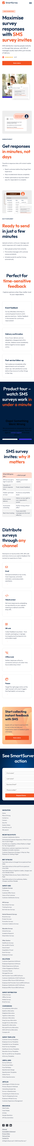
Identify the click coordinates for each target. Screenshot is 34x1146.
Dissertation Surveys (8, 936)
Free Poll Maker (6, 1067)
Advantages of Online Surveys (10, 1084)
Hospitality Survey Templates (10, 1044)
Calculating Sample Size (9, 1089)
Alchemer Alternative (8, 1018)
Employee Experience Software (11, 963)
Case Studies (6, 1110)
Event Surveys (6, 952)
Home (4, 813)
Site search (5, 830)
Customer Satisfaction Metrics (10, 837)
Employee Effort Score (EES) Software (13, 987)
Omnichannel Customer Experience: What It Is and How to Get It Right (16, 840)
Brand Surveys (6, 917)
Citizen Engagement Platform (10, 968)
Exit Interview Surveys (8, 909)
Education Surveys (7, 928)
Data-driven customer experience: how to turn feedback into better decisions (15, 849)
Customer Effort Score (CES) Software (13, 980)
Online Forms (6, 1074)
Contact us (5, 818)
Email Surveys (6, 1002)
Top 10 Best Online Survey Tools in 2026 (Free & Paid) (15, 876)
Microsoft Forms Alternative (10, 1027)
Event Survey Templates (9, 1046)
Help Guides (5, 1108)
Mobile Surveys (6, 999)
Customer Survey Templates (10, 1039)
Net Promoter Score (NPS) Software (12, 975)
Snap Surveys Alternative (9, 1020)
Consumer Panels (7, 971)
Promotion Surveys (7, 921)
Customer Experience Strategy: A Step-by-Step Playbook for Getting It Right (15, 853)
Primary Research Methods (10, 1086)
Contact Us (5, 1138)
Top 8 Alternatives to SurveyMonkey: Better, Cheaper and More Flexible (14, 880)
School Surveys (6, 931)
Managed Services (7, 973)
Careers (4, 820)
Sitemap (4, 1129)
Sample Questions (7, 1115)
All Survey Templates (8, 1056)
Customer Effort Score (8, 893)
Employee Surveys (7, 955)
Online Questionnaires (8, 1077)
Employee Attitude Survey (9, 1098)
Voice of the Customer (8, 895)
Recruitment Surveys (8, 905)
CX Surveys (5, 890)
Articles (4, 1113)
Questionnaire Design (8, 1070)
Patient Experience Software (10, 966)
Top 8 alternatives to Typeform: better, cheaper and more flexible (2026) (17, 871)
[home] (10, 3)
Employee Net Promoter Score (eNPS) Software (15, 983)
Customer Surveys (7, 888)
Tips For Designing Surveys (9, 1096)
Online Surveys (6, 995)
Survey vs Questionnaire (9, 1091)
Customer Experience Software (11, 961)
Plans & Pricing (6, 815)
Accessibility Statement (9, 1131)
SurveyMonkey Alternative (9, 1008)
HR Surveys (5, 902)
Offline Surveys (6, 997)
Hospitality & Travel (7, 950)
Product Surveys (6, 919)
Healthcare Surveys (7, 943)
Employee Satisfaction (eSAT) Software (13, 985)
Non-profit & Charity (8, 945)
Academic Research (8, 933)
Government (6, 947)
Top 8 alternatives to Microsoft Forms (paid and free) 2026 (15, 867)
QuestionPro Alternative (9, 1025)
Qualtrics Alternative (8, 1011)
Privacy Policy (6, 1134)
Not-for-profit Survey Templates (11, 1054)
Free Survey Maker (7, 1065)
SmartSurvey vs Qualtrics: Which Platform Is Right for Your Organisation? (16, 845)
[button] (30, 3)
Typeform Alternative (8, 1015)
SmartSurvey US (7, 827)
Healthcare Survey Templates (10, 1049)
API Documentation (7, 1117)
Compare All (5, 1032)
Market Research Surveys (9, 914)
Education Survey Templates (10, 1051)
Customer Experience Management (12, 1101)
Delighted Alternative (8, 1013)
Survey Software (7, 1062)
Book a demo (17, 63)
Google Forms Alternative (9, 1023)
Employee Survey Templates (10, 1042)
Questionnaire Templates (9, 1072)
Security (4, 822)
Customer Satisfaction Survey (10, 897)
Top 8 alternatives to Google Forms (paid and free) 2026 (16, 863)
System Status (6, 825)
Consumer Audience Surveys (10, 924)
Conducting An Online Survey (10, 1094)
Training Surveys (7, 907)
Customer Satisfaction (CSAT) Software (13, 978)
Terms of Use (6, 1136)
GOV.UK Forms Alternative (10, 1030)
